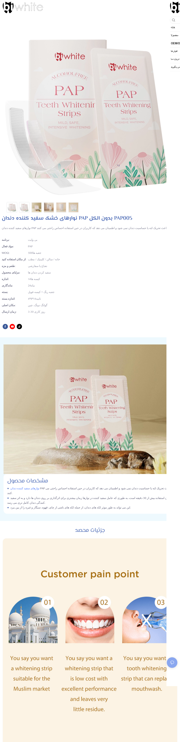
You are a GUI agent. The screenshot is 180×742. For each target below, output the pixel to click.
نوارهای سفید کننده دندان (24, 488)
